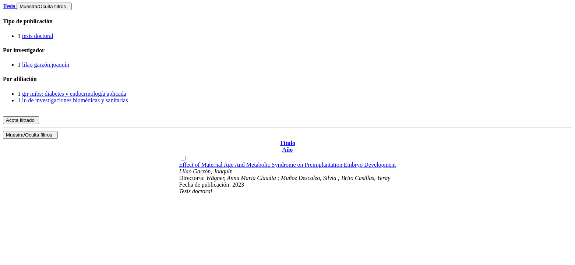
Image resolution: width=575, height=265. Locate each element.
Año (287, 149)
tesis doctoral (37, 36)
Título (287, 143)
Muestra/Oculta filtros (44, 6)
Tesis (10, 6)
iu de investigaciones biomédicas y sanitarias (75, 100)
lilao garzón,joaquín (45, 64)
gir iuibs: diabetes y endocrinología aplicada (74, 94)
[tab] (287, 21)
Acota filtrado (21, 120)
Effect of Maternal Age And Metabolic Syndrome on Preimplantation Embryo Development (287, 165)
